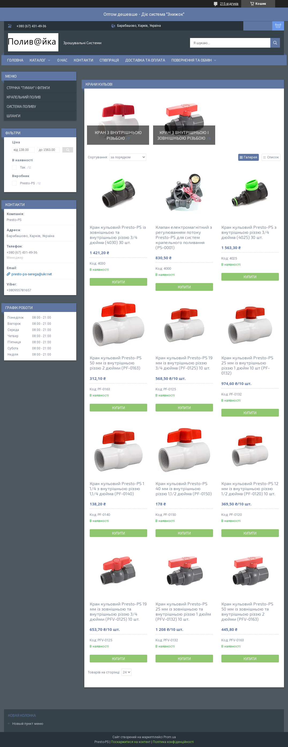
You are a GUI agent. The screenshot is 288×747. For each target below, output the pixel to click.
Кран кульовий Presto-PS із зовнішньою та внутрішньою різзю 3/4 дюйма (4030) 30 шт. (118, 234)
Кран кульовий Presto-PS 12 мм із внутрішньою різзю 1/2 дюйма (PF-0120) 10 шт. (249, 488)
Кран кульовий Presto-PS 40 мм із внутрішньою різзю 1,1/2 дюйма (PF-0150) (184, 488)
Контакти (83, 60)
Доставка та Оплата (145, 60)
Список (273, 157)
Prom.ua (170, 737)
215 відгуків (229, 4)
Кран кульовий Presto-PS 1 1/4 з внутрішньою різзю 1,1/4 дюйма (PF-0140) (117, 488)
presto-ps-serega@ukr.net (32, 274)
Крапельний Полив (24, 97)
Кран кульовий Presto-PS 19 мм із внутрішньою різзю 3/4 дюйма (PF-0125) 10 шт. (184, 362)
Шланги (13, 116)
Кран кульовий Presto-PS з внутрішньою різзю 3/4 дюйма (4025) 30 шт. (248, 232)
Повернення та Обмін (192, 60)
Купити (118, 282)
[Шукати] (275, 43)
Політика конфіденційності (173, 742)
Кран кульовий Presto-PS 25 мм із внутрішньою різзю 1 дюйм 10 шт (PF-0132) (247, 365)
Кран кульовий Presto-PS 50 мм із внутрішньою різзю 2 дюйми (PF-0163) (116, 362)
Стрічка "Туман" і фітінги (28, 88)
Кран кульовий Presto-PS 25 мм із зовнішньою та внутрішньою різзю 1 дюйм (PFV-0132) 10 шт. (183, 611)
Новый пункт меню (27, 724)
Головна (15, 60)
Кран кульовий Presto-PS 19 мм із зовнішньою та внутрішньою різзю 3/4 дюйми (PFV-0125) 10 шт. (118, 611)
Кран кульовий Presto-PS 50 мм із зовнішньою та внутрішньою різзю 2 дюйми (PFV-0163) (247, 611)
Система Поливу (21, 106)
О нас (62, 60)
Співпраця (109, 60)
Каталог (38, 60)
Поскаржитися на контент (130, 742)
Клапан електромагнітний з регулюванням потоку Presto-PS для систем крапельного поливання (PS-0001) (184, 237)
